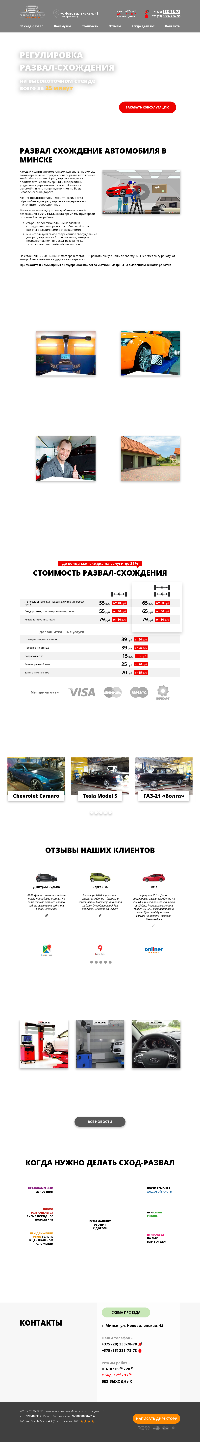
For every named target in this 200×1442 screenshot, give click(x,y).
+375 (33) (165, 16)
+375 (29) (165, 11)
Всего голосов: (66, 1421)
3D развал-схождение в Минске (60, 1411)
